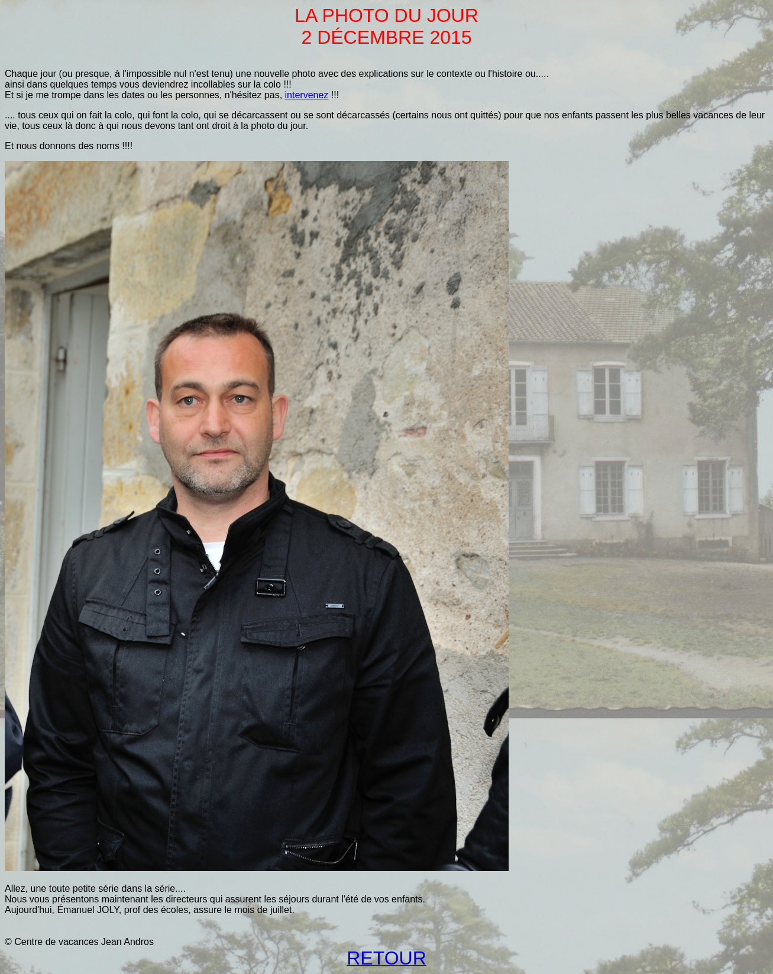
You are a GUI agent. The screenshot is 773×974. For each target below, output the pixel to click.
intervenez (307, 95)
